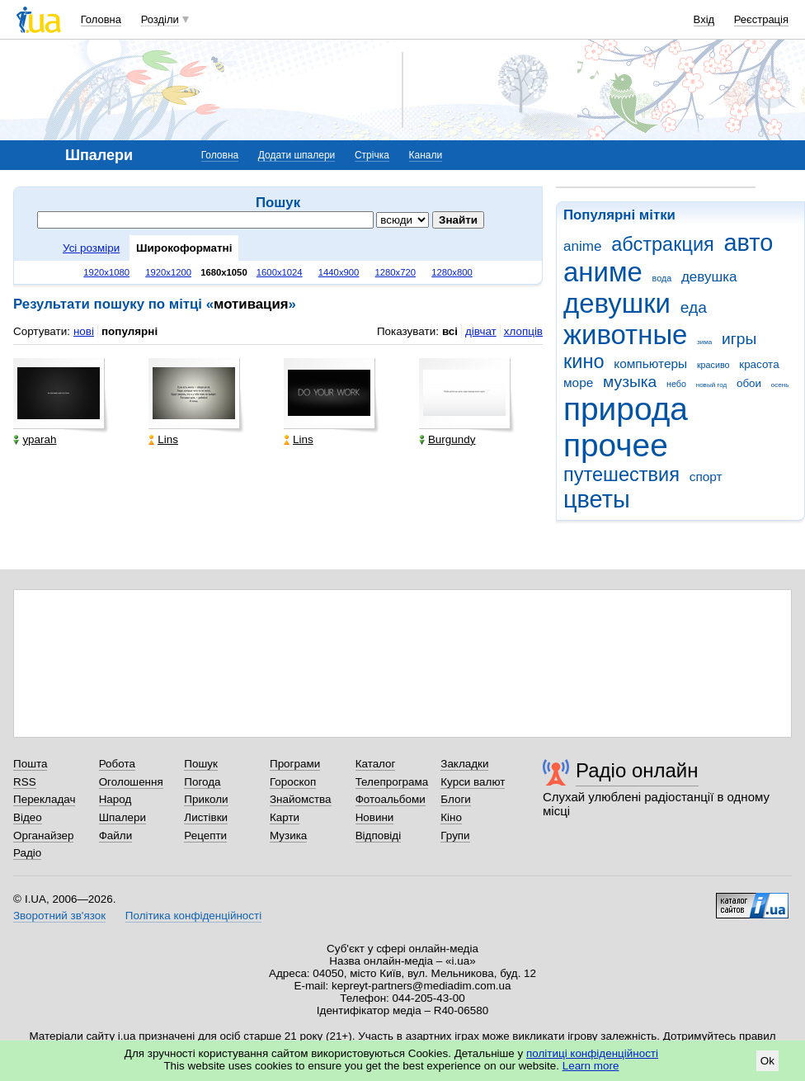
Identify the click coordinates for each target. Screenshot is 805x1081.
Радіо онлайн (637, 770)
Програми (295, 764)
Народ (115, 799)
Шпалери (122, 817)
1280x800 (452, 272)
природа (625, 409)
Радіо (27, 853)
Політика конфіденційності (193, 915)
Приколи (206, 799)
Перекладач (44, 799)
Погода (202, 782)
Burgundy (447, 439)
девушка (709, 277)
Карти (284, 817)
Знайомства (301, 799)
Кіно (451, 817)
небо (676, 384)
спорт (706, 477)
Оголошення (131, 782)
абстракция (662, 244)
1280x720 (396, 272)
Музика (288, 835)
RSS (24, 782)
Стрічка (372, 155)
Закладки (464, 764)
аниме (603, 272)
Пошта (30, 764)
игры (739, 338)
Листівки (206, 817)
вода (662, 278)
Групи (454, 835)
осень (780, 385)
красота (759, 364)
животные (625, 334)
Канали (426, 155)
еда (693, 307)
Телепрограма (392, 782)
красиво (713, 365)
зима (704, 342)
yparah (34, 439)
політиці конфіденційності (592, 1053)
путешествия (621, 474)
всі (450, 331)
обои (749, 383)
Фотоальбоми (390, 799)
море (578, 382)
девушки (617, 303)
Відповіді (378, 835)
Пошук (201, 764)
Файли (116, 835)
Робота (117, 764)
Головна (101, 19)
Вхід (704, 19)
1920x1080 (106, 272)
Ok (767, 1061)
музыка (630, 381)
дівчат (481, 331)
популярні (129, 331)
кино (584, 361)
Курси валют (472, 782)
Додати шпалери (296, 155)
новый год (711, 385)
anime (582, 246)
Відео (27, 817)
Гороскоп (293, 782)
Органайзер (43, 835)
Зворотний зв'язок (59, 915)
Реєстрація (761, 19)
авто (749, 242)
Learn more (591, 1066)
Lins (163, 439)
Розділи (160, 19)
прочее (615, 445)
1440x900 (339, 272)
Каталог (375, 764)
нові (83, 331)
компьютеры (650, 363)
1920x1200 (168, 272)
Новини (374, 817)
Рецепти (205, 835)
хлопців (523, 331)
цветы (596, 499)
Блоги (455, 799)
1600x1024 (280, 272)
